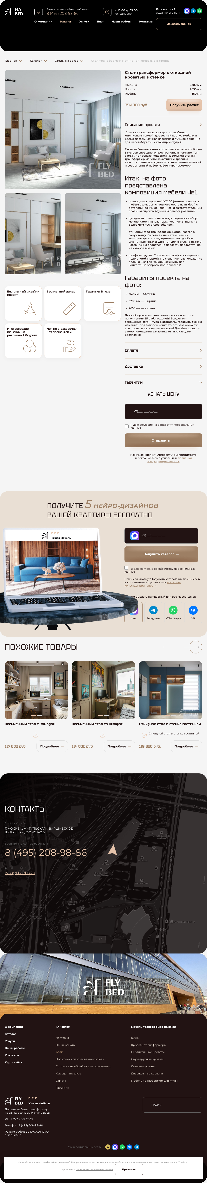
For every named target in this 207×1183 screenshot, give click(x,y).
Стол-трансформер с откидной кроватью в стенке (130, 60)
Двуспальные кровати (147, 1073)
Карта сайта (13, 1062)
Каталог (65, 21)
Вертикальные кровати (148, 1052)
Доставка (62, 1038)
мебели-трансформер (175, 165)
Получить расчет (184, 105)
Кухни (135, 1038)
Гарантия (62, 1087)
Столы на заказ (66, 60)
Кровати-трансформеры (148, 1045)
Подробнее (52, 746)
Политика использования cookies (94, 1169)
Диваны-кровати (143, 1066)
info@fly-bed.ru (20, 873)
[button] (168, 647)
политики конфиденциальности (169, 459)
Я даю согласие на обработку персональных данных (159, 426)
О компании (43, 21)
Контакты (146, 21)
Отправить (163, 440)
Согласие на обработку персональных (83, 1066)
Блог (100, 21)
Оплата (61, 1080)
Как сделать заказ (68, 1073)
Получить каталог (161, 554)
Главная (11, 60)
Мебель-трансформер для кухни (154, 1080)
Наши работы (121, 21)
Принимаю (129, 1169)
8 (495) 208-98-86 (62, 13)
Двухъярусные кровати (147, 1059)
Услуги (84, 21)
